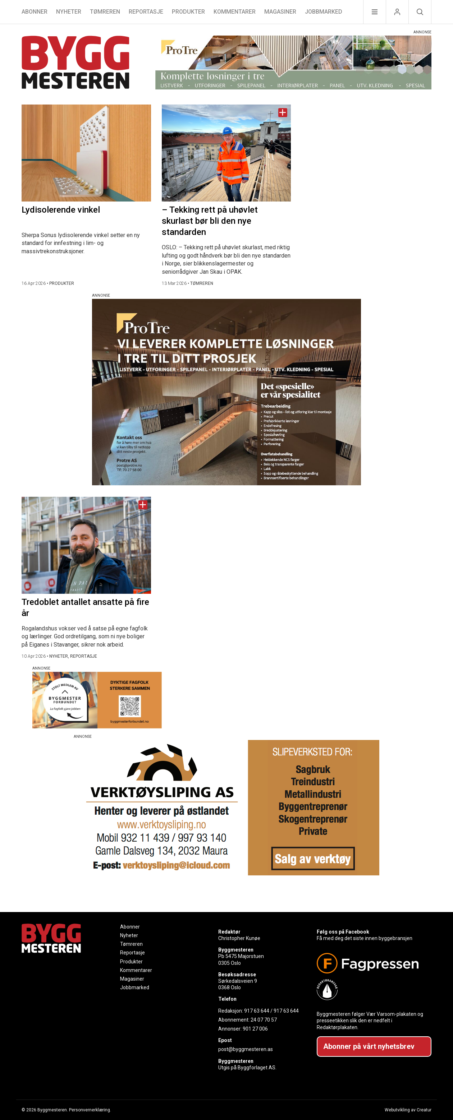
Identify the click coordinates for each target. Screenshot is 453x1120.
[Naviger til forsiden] (75, 63)
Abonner (34, 11)
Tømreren (105, 11)
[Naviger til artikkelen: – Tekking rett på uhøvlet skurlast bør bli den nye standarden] (226, 153)
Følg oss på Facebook (343, 932)
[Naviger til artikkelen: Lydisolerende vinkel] (86, 153)
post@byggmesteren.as (245, 1049)
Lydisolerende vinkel (61, 210)
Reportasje (146, 11)
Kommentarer (235, 11)
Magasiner (280, 11)
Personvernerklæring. (90, 1109)
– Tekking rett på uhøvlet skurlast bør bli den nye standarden (210, 221)
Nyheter (68, 11)
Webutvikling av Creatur (408, 1109)
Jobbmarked (323, 11)
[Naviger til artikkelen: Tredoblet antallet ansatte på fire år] (86, 545)
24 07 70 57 (264, 1020)
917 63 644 (256, 1011)
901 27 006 (255, 1029)
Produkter (188, 11)
